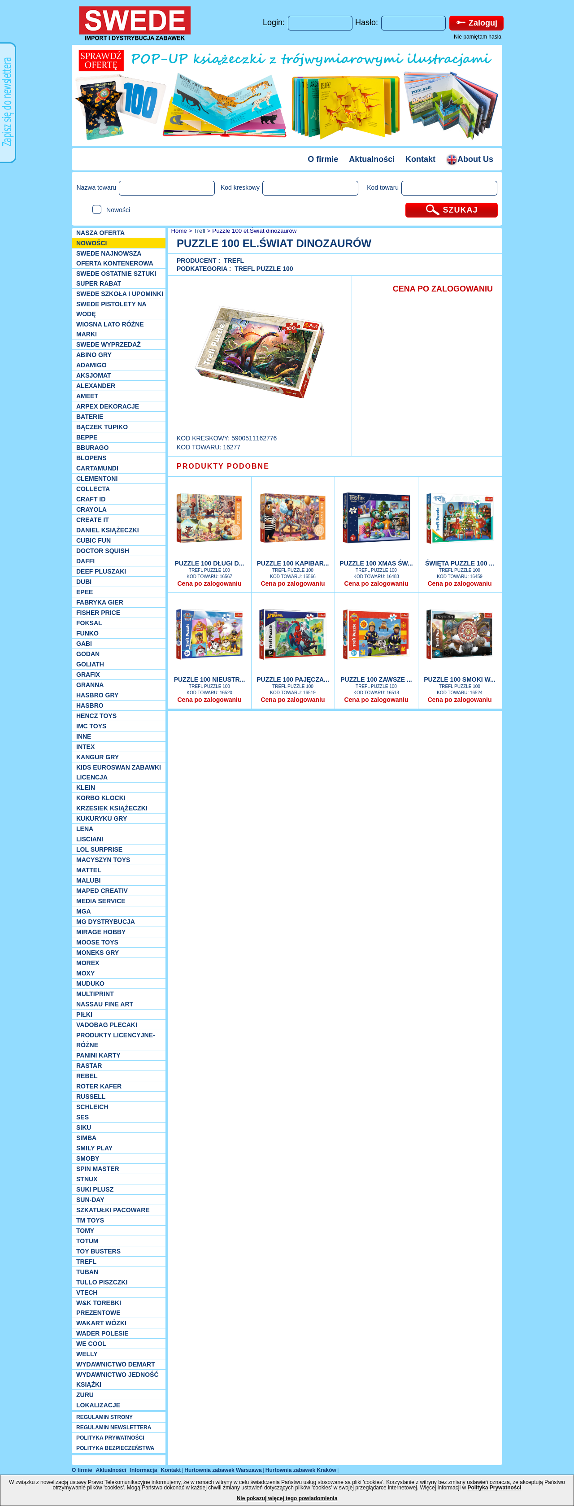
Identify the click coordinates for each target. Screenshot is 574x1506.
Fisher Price (98, 612)
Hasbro (90, 705)
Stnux (86, 1179)
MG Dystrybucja (105, 921)
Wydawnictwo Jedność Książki (117, 1379)
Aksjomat (93, 375)
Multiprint (95, 993)
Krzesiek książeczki (112, 808)
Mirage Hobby (101, 932)
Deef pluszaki (101, 571)
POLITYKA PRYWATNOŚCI (110, 1438)
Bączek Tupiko (102, 427)
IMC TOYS (91, 726)
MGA (83, 911)
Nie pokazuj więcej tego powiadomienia (287, 1498)
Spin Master (97, 1168)
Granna (90, 684)
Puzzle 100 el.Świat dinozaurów (254, 230)
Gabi (84, 643)
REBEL (86, 1075)
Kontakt (420, 159)
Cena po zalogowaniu (209, 583)
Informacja (143, 1470)
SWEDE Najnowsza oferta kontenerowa (114, 258)
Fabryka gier (99, 602)
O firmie (323, 159)
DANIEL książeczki (107, 530)
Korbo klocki (101, 797)
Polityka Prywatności (494, 1487)
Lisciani (89, 839)
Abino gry (94, 354)
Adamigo (91, 365)
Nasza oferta (100, 232)
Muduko (90, 983)
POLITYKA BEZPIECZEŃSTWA (115, 1448)
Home (178, 230)
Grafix (88, 674)
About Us (469, 159)
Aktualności (372, 159)
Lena (84, 828)
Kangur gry (97, 757)
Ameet (87, 396)
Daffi (85, 561)
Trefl (86, 1261)
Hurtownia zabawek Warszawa (222, 1470)
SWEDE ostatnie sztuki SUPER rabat (116, 278)
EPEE (84, 592)
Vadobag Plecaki (106, 1024)
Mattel (88, 870)
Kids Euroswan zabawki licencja (118, 772)
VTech (86, 1292)
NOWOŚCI (91, 243)
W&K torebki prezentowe (98, 1307)
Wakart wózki (101, 1323)
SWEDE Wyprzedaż (108, 344)
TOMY (85, 1230)
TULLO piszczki (101, 1282)
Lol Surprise (99, 849)
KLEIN (85, 787)
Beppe (86, 437)
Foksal (89, 623)
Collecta (93, 488)
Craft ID (90, 499)
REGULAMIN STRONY (104, 1417)
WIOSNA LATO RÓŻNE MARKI (110, 329)
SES (82, 1117)
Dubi (83, 581)
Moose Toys (97, 942)
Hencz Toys (96, 715)
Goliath (90, 664)
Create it (92, 519)
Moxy (85, 973)
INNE (83, 736)
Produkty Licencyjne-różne (115, 1040)
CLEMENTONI (96, 478)
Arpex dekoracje (107, 406)
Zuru (85, 1394)
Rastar (89, 1065)
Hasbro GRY (97, 695)
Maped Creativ (102, 890)
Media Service (101, 901)
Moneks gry (97, 952)
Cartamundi (97, 468)
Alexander (95, 385)
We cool (91, 1343)
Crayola (91, 509)
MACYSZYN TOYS (103, 859)
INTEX (85, 746)
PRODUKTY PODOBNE (223, 466)
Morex (87, 962)
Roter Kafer (99, 1086)
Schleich (92, 1106)
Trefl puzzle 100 (264, 268)
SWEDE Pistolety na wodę (111, 309)
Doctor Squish (102, 550)
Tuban (87, 1271)
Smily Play (94, 1148)
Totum (87, 1241)
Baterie (89, 416)
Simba (86, 1137)
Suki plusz (94, 1189)
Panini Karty (98, 1055)
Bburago (92, 447)
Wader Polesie (102, 1333)
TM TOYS (90, 1220)
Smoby (87, 1158)
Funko (87, 633)
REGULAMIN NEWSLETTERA (113, 1427)
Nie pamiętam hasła (477, 37)
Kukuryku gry (101, 818)
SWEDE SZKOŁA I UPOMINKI (119, 293)
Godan (88, 653)
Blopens (91, 457)
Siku (83, 1127)
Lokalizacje (98, 1405)
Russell (90, 1096)
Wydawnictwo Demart (115, 1364)
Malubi (88, 880)
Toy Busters (98, 1251)
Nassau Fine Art (104, 1004)
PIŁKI (84, 1014)
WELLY (87, 1354)
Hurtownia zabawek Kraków (300, 1470)
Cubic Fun (93, 540)
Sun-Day (90, 1199)
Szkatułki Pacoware (113, 1210)
